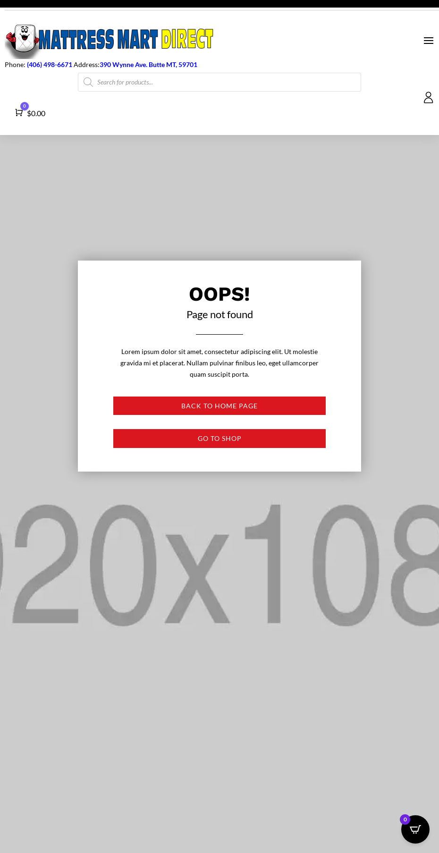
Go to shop (220, 438)
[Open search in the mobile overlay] (219, 82)
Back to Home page (219, 406)
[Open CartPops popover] (415, 829)
